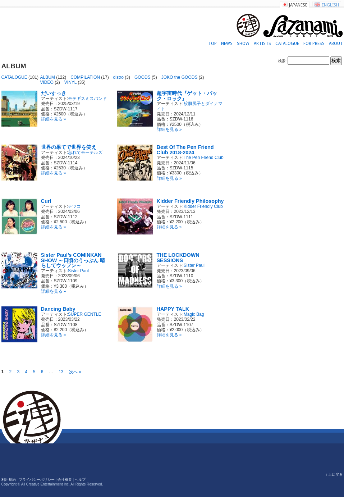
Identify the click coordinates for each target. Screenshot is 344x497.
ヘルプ (80, 480)
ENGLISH (330, 5)
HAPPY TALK (173, 309)
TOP (212, 43)
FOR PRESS (314, 43)
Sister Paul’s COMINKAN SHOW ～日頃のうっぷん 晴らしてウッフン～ (73, 260)
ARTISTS (262, 43)
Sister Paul (78, 270)
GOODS (142, 77)
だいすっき (53, 93)
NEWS (227, 43)
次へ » (75, 371)
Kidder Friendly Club (203, 206)
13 (61, 371)
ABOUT (336, 43)
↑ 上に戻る (334, 475)
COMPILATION (85, 77)
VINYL (70, 82)
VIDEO (47, 82)
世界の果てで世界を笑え (68, 147)
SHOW (243, 43)
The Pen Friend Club (204, 157)
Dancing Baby (58, 309)
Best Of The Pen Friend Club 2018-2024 (185, 149)
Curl (46, 201)
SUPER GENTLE (84, 314)
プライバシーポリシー (37, 480)
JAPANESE (298, 5)
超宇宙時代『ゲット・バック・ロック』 (187, 95)
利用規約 (8, 480)
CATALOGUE (287, 43)
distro (118, 77)
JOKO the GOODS (179, 77)
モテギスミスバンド (87, 98)
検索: (282, 61)
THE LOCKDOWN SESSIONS (178, 257)
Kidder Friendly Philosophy (190, 201)
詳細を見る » (53, 119)
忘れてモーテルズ (85, 152)
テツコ (74, 206)
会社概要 (65, 480)
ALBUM (47, 77)
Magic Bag (194, 314)
